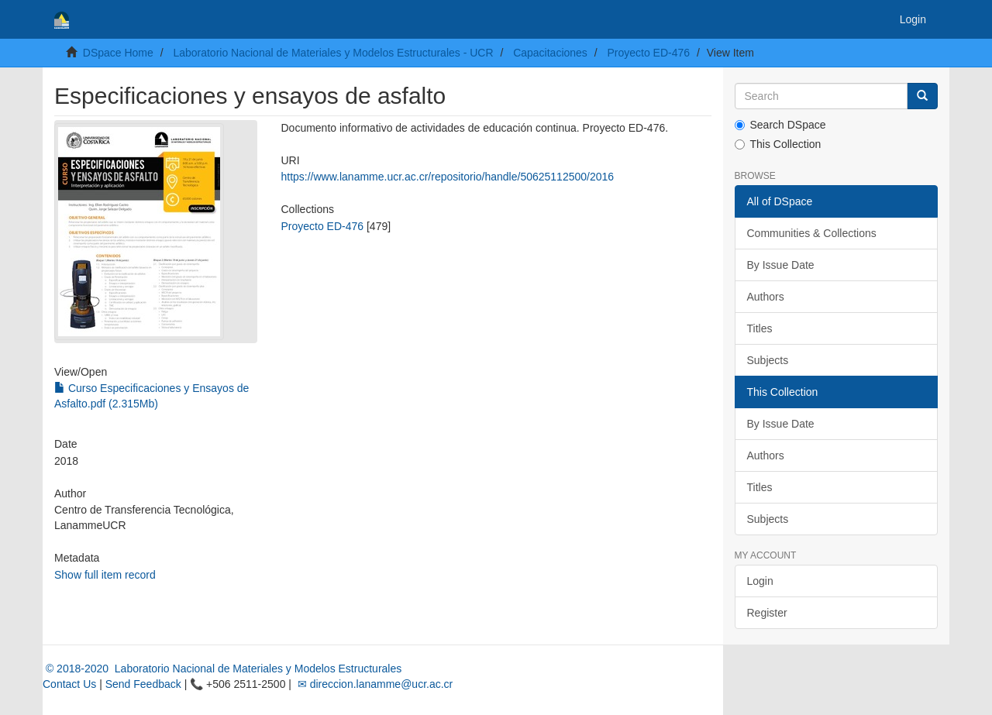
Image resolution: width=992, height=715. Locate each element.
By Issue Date (781, 265)
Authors (765, 296)
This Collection (778, 144)
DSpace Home (118, 52)
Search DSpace (780, 125)
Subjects (768, 360)
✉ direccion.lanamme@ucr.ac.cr (373, 684)
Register (767, 613)
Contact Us (69, 684)
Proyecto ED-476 (648, 52)
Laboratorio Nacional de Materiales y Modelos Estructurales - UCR (333, 52)
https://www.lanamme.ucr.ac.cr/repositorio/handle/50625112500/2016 (447, 176)
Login (760, 581)
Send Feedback (143, 684)
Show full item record (105, 575)
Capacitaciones (550, 52)
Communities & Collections (812, 233)
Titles (760, 328)
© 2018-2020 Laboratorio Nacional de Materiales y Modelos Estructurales (222, 668)
